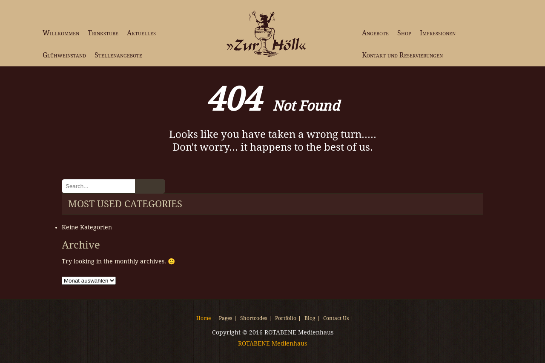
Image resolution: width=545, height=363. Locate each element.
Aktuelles (141, 33)
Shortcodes (253, 318)
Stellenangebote (118, 55)
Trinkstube (103, 33)
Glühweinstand (64, 55)
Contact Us (336, 318)
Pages (225, 318)
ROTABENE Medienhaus (272, 343)
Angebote (375, 33)
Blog (309, 318)
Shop (404, 33)
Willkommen (61, 33)
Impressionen (438, 33)
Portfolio (285, 318)
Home (203, 318)
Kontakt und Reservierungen (402, 55)
